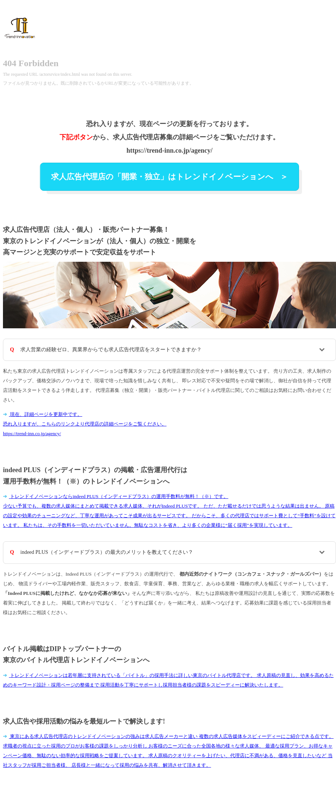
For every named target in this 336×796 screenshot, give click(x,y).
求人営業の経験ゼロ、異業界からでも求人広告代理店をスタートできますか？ (111, 349)
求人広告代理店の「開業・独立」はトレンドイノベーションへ (163, 176)
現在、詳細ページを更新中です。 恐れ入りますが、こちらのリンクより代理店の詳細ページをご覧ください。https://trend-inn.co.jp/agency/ (85, 423)
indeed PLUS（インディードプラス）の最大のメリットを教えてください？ (106, 552)
